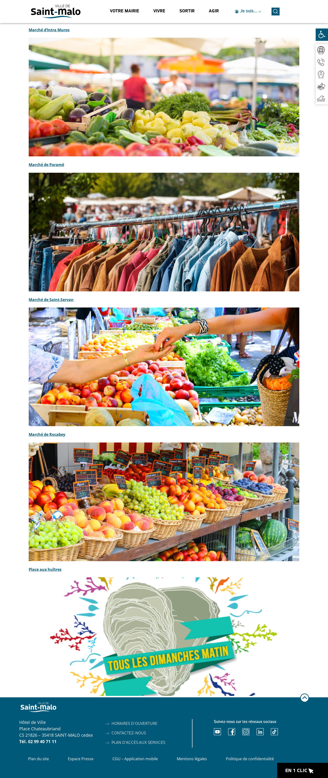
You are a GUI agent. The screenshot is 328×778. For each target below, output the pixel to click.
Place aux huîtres (45, 569)
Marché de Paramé (46, 164)
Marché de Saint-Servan (51, 299)
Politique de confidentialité (250, 758)
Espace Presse (81, 758)
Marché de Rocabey (47, 434)
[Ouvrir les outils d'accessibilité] (322, 34)
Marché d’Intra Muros (49, 30)
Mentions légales (192, 758)
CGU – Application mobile (135, 758)
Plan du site (38, 758)
